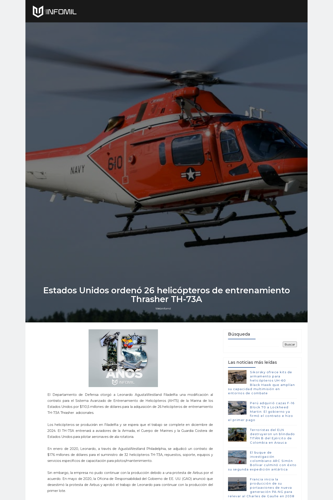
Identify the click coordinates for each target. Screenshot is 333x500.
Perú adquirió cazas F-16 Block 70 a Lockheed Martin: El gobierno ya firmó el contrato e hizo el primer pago (261, 411)
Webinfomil (163, 308)
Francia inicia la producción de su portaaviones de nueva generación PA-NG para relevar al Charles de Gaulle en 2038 (261, 487)
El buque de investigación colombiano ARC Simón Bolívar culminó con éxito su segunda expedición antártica (262, 461)
